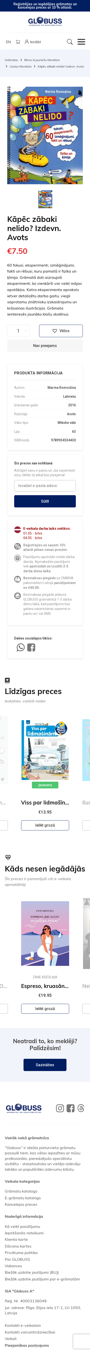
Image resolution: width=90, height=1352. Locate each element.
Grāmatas (11, 60)
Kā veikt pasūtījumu (22, 1226)
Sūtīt (45, 501)
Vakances (13, 1265)
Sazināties (45, 1065)
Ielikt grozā (45, 825)
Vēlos (61, 331)
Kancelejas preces (21, 1204)
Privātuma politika (21, 1252)
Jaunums (45, 785)
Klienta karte (16, 1239)
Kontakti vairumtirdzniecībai (30, 1332)
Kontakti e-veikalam (23, 1325)
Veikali (11, 1338)
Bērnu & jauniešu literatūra (42, 60)
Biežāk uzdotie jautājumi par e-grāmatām (42, 1279)
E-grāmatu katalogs (23, 1197)
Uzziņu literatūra (20, 66)
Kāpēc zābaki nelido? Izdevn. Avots (61, 66)
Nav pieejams (45, 345)
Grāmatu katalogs (21, 1191)
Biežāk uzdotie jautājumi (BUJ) (32, 1272)
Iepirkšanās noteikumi (24, 1232)
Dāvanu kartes (18, 1246)
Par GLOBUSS (17, 1259)
